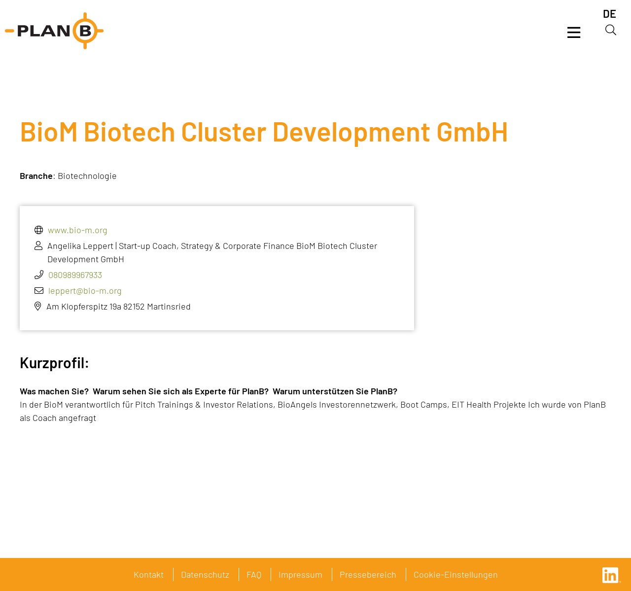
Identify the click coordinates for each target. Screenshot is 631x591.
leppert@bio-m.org (85, 290)
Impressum (300, 574)
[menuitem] (609, 13)
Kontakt (149, 574)
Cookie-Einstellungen (456, 574)
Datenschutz (205, 574)
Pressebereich (368, 574)
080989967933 (75, 274)
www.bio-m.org (77, 229)
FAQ (253, 574)
